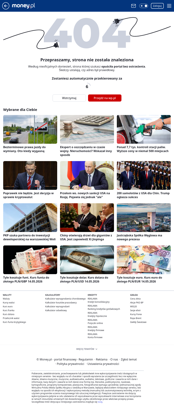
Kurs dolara (8, 314)
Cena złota (135, 298)
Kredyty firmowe (96, 330)
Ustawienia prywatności (102, 364)
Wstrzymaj (69, 98)
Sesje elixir (135, 310)
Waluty (6, 298)
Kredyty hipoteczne (97, 316)
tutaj (100, 401)
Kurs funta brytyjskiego (14, 322)
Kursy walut (9, 302)
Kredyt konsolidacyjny (99, 301)
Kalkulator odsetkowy (56, 310)
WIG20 (133, 306)
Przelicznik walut (11, 318)
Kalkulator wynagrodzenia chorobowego (65, 298)
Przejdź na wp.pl (105, 98)
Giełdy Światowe (138, 322)
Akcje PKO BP (136, 302)
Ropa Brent (135, 318)
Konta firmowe (95, 337)
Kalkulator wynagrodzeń (57, 306)
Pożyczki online (95, 323)
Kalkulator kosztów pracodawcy (61, 302)
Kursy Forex (136, 314)
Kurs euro (8, 306)
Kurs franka (8, 310)
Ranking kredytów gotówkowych (104, 308)
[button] (143, 6)
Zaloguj (157, 5)
